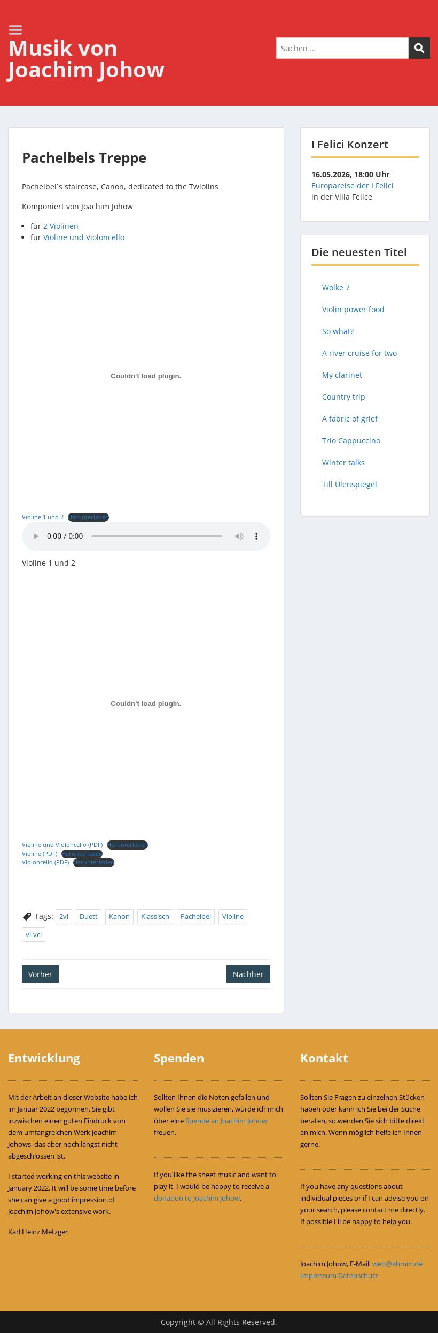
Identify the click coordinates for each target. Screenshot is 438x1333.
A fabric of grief (350, 419)
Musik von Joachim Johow (86, 58)
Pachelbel (196, 916)
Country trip (343, 397)
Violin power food (353, 309)
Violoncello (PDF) (45, 862)
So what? (338, 331)
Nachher (248, 974)
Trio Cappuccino (351, 440)
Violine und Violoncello (83, 237)
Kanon (119, 916)
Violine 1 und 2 (43, 517)
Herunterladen (88, 517)
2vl (63, 916)
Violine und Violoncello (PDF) (62, 844)
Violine (233, 916)
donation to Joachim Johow (197, 1198)
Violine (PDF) (39, 854)
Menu (19, 29)
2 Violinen (61, 226)
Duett (89, 916)
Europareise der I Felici (352, 185)
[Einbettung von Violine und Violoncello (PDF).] (146, 704)
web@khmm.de (397, 1263)
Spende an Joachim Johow (226, 1120)
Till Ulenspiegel (349, 484)
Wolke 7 (336, 287)
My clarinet (342, 375)
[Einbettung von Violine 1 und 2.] (146, 376)
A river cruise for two (359, 353)
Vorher (40, 974)
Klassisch (155, 916)
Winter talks (343, 462)
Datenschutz (358, 1275)
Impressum (318, 1275)
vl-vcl (34, 934)
